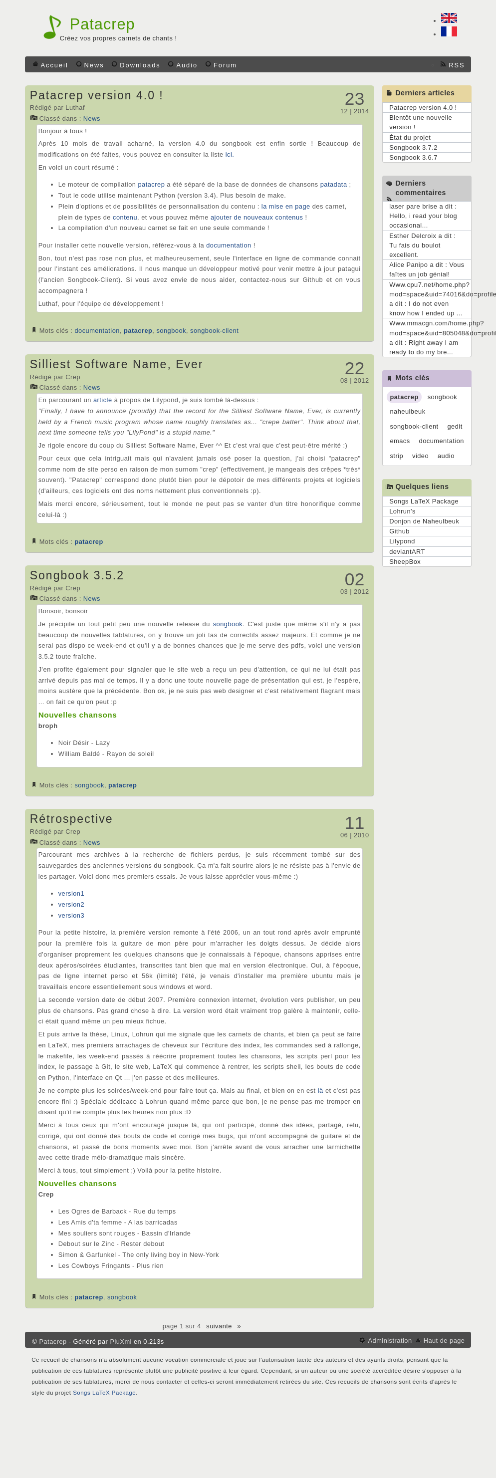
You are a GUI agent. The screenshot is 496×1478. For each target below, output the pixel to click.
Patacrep (102, 24)
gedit (454, 426)
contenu (125, 217)
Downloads (140, 65)
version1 (71, 893)
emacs (400, 441)
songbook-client (214, 330)
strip (396, 456)
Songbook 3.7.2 (413, 147)
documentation (228, 245)
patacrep (151, 184)
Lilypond (402, 541)
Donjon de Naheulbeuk (424, 521)
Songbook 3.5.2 (77, 575)
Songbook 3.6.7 (413, 157)
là (320, 1090)
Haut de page (444, 1340)
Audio (187, 65)
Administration (390, 1340)
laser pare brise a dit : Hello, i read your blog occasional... (423, 216)
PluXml (121, 1341)
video (420, 456)
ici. (230, 154)
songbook (171, 330)
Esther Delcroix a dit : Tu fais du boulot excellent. (422, 245)
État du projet (410, 137)
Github (399, 531)
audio (446, 456)
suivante (219, 1326)
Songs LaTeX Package (424, 501)
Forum (225, 65)
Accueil (54, 65)
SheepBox (405, 561)
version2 (71, 904)
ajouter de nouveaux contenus (257, 217)
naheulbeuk (407, 411)
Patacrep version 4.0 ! (97, 95)
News (94, 65)
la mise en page (285, 206)
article (102, 400)
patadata (333, 184)
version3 (71, 915)
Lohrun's (402, 511)
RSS (457, 65)
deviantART (407, 551)
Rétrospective (71, 818)
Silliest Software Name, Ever (117, 364)
